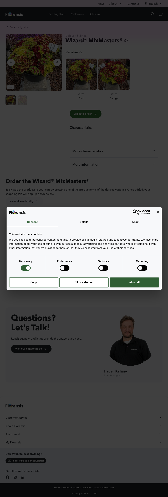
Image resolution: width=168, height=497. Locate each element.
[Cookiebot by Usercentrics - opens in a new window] (135, 212)
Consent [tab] (32, 221)
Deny (33, 282)
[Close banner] (158, 212)
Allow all (134, 282)
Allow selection (84, 282)
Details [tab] (84, 221)
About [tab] (136, 221)
